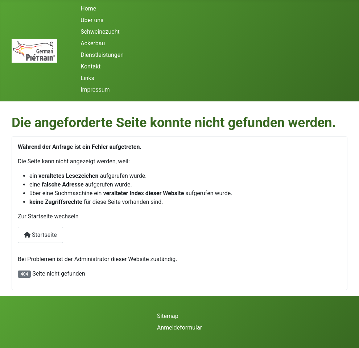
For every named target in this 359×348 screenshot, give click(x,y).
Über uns (92, 20)
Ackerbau (93, 43)
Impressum (95, 89)
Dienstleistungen (102, 54)
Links (87, 78)
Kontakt (90, 66)
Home (88, 8)
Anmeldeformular (179, 327)
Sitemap (167, 316)
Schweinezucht (100, 31)
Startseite (40, 234)
